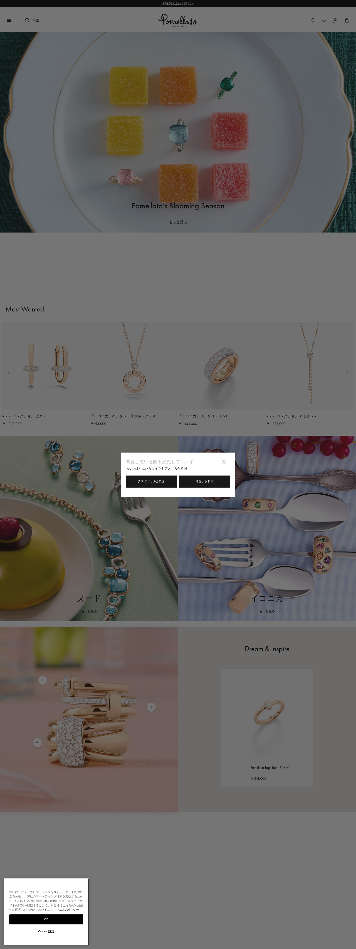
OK (46, 919)
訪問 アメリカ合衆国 (151, 481)
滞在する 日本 (205, 481)
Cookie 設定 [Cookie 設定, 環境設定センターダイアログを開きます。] (46, 931)
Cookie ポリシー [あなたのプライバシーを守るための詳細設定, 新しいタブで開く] (68, 909)
